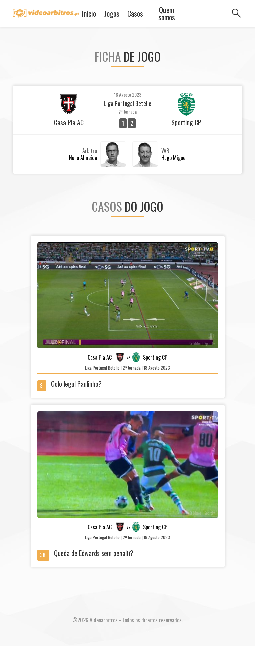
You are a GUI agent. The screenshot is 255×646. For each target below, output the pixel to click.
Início (89, 13)
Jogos (111, 13)
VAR (165, 150)
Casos (135, 13)
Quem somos (166, 13)
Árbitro (89, 150)
